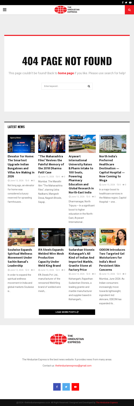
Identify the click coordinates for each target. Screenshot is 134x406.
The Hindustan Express (107, 402)
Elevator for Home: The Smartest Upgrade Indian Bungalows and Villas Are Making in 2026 (21, 166)
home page (66, 73)
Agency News (15, 138)
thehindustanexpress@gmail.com (73, 365)
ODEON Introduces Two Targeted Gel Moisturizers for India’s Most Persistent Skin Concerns (112, 259)
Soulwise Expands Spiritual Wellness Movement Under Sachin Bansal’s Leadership (20, 258)
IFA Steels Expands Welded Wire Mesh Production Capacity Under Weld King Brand (51, 258)
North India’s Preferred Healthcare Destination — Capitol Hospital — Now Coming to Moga (112, 168)
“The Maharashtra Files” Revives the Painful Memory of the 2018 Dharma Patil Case (51, 164)
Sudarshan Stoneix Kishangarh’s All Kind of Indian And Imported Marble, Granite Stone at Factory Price (81, 259)
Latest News (16, 127)
